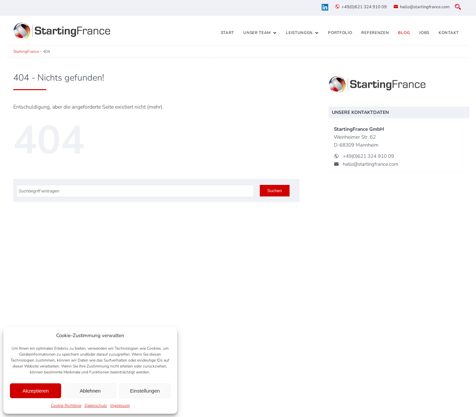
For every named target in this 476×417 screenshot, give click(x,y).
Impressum (120, 405)
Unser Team (257, 32)
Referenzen (375, 32)
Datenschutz (96, 405)
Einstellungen (145, 391)
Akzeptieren (35, 391)
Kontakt (449, 32)
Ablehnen (90, 391)
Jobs (424, 32)
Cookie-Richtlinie (66, 405)
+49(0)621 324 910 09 (364, 7)
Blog (404, 32)
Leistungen (299, 32)
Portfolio (340, 32)
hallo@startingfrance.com (425, 7)
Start (227, 32)
